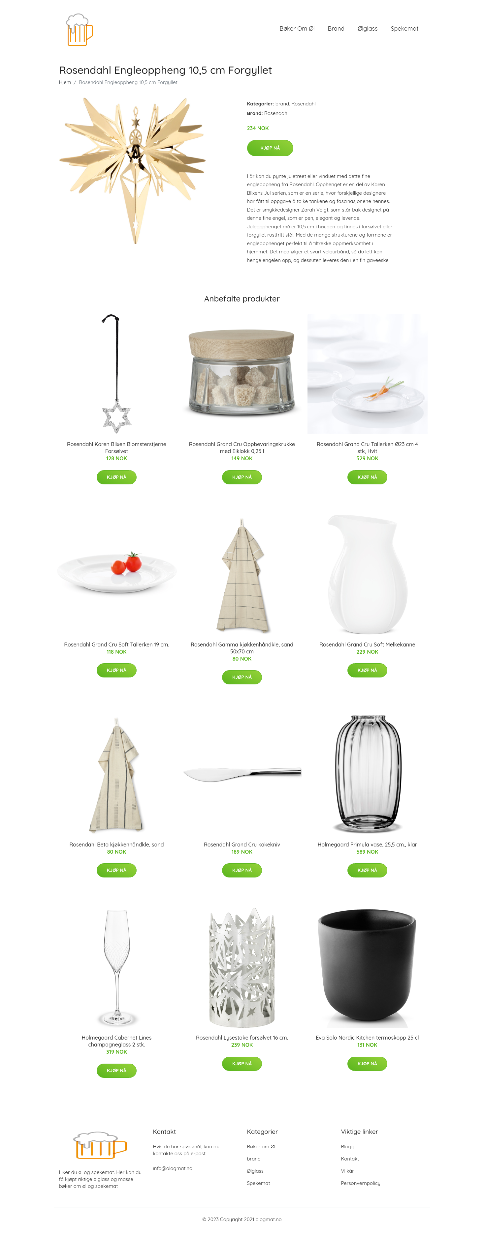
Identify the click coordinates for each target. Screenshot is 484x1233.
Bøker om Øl (296, 29)
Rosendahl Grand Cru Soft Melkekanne (367, 646)
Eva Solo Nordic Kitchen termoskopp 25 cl (367, 1040)
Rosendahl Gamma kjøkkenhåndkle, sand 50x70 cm (242, 650)
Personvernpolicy (361, 1185)
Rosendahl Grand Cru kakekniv (242, 847)
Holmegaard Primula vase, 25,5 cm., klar (367, 847)
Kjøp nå (270, 150)
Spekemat (404, 29)
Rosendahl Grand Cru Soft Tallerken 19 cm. (116, 646)
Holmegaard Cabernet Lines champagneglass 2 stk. (117, 1043)
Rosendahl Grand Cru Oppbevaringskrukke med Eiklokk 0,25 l (242, 450)
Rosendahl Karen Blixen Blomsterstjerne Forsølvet (116, 450)
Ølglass (367, 29)
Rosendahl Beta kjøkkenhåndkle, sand (116, 847)
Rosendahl (303, 106)
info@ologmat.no (172, 1170)
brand (336, 29)
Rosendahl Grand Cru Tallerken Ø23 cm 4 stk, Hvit (367, 450)
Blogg (348, 1149)
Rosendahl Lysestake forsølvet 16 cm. (242, 1040)
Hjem (65, 84)
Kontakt (350, 1161)
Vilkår (347, 1173)
